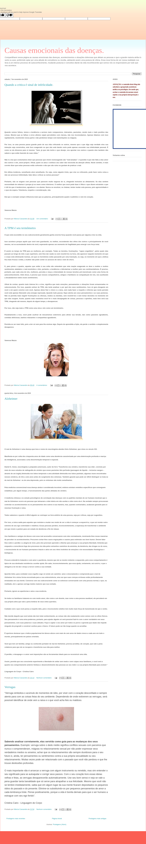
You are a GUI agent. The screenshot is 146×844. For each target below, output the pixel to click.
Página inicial (57, 818)
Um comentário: (42, 219)
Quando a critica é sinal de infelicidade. (28, 84)
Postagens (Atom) (59, 824)
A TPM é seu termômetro (20, 228)
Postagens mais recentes (15, 818)
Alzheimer (10, 398)
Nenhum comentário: (44, 678)
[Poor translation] (9, 15)
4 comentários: (42, 385)
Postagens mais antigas (97, 818)
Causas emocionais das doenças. (54, 50)
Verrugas (9, 687)
